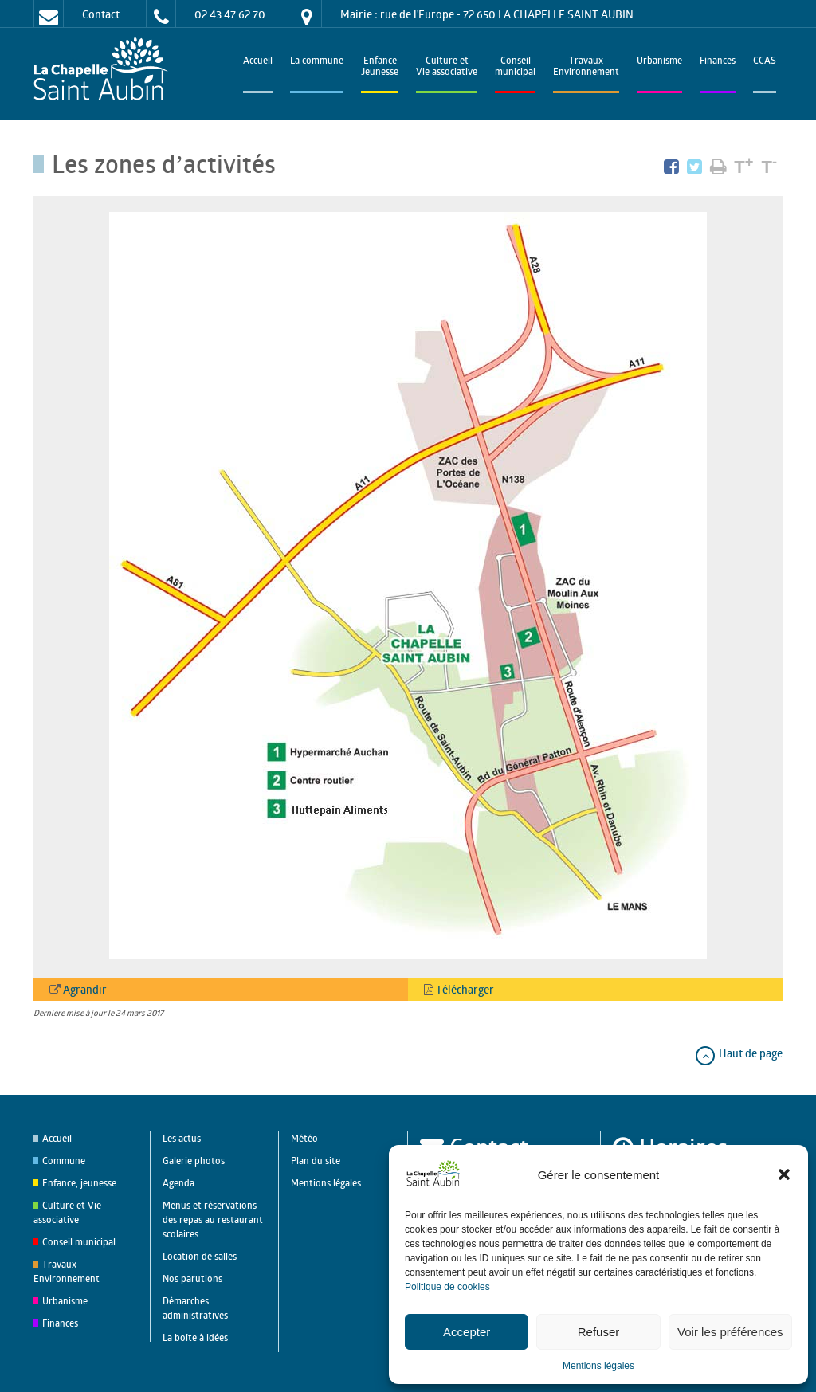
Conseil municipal (79, 1242)
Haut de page (738, 1053)
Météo (304, 1138)
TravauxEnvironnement (586, 67)
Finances (718, 62)
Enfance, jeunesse (79, 1183)
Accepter (466, 1332)
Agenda (178, 1183)
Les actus (182, 1138)
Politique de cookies (447, 1286)
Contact (101, 14)
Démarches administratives (195, 1308)
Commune (63, 1160)
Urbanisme (659, 62)
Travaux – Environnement (66, 1271)
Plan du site (315, 1160)
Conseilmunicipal (515, 67)
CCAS (764, 62)
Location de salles (200, 1256)
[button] (784, 1174)
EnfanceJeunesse (379, 67)
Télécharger (464, 989)
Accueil (258, 62)
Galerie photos (194, 1160)
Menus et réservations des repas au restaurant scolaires (213, 1219)
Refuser (599, 1332)
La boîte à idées (195, 1337)
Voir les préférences (730, 1332)
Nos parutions (192, 1278)
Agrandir (84, 989)
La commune (316, 62)
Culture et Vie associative (446, 67)
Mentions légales (598, 1365)
